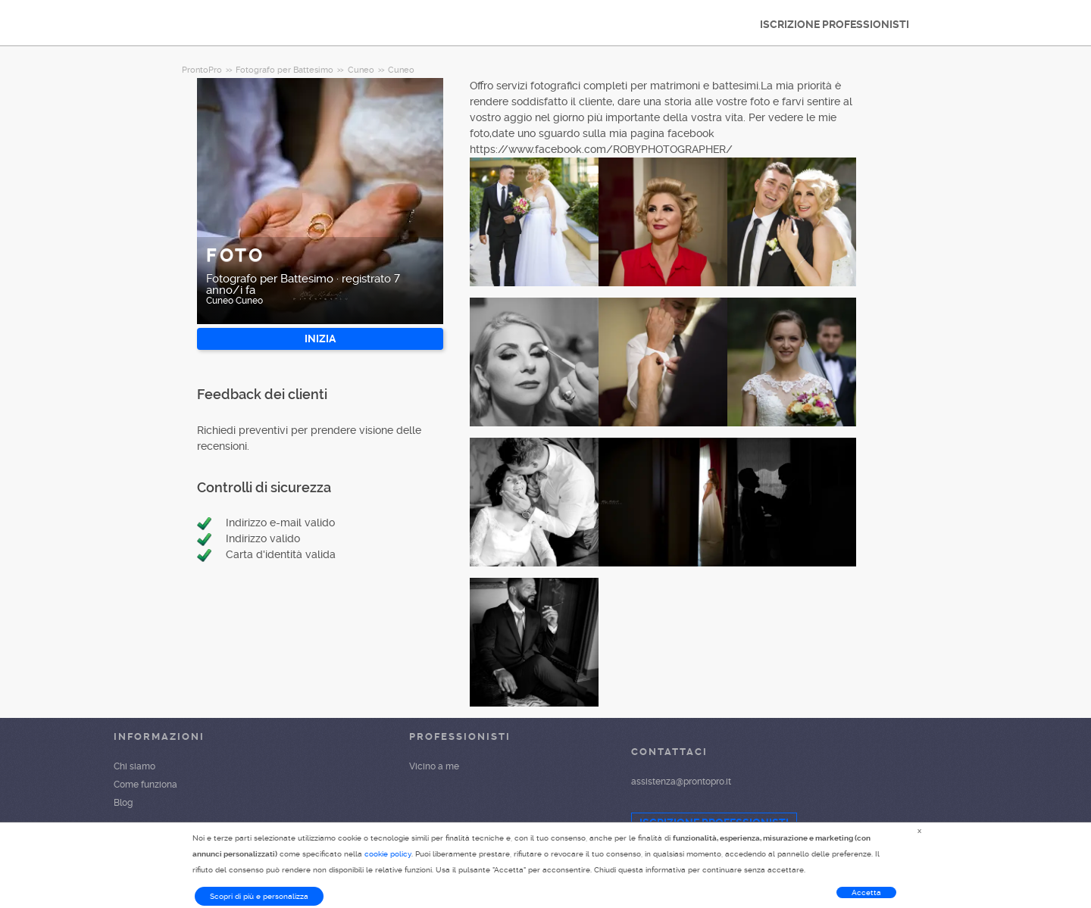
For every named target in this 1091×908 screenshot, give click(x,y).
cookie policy (387, 854)
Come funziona (145, 784)
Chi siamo (134, 766)
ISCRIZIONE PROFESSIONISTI (834, 24)
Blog (123, 802)
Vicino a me (434, 766)
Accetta (866, 892)
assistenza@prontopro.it (681, 781)
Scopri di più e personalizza (259, 896)
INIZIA (320, 338)
